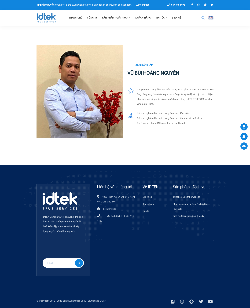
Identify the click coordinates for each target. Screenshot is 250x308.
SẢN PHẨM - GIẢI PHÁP (115, 17)
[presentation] (63, 249)
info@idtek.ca (110, 209)
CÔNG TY (92, 17)
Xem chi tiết (142, 4)
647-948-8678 (176, 4)
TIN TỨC (160, 17)
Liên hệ (146, 211)
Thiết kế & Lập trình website (186, 197)
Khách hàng (143, 17)
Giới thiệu (147, 197)
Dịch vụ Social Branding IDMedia (189, 216)
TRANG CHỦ (75, 17)
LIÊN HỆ (176, 17)
